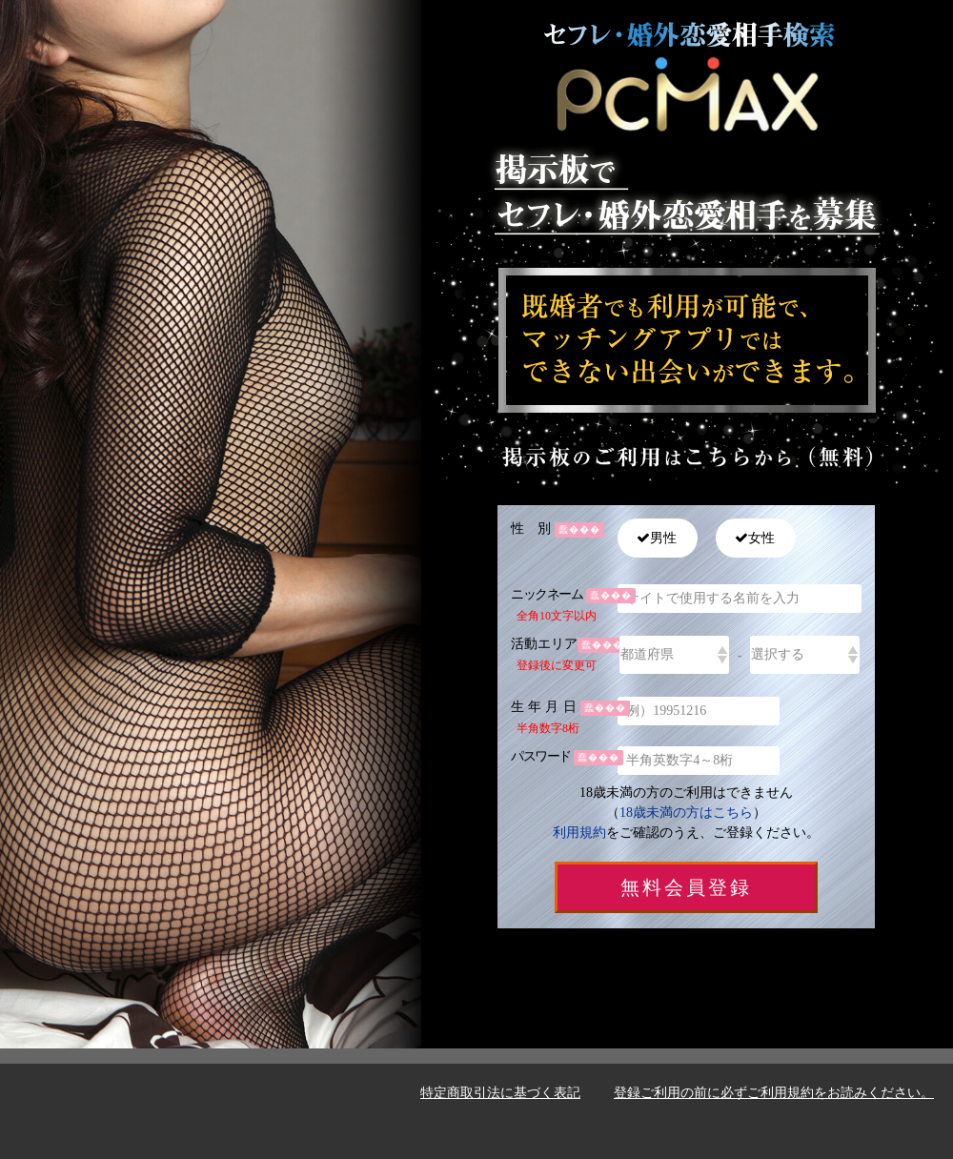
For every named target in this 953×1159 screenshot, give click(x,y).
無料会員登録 (686, 887)
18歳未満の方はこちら (686, 812)
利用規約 (579, 832)
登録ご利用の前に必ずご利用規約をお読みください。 (774, 1093)
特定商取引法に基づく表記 (500, 1093)
